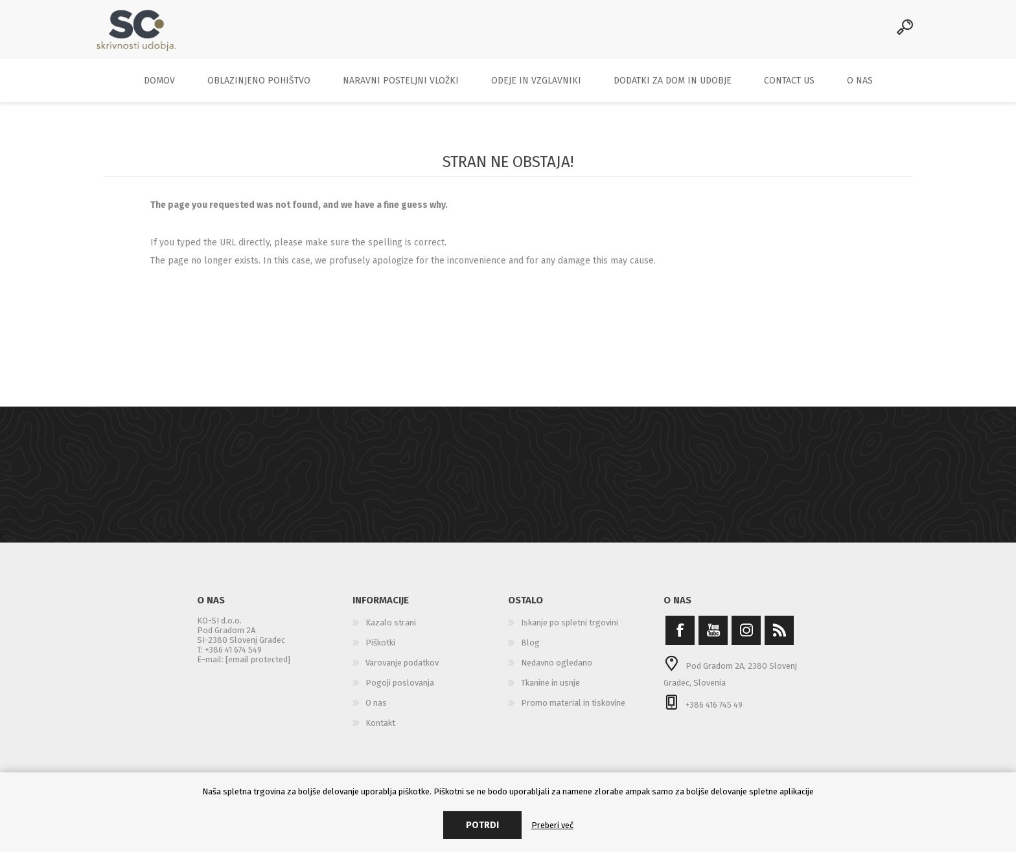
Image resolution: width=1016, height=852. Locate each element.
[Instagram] (746, 638)
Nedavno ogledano (556, 671)
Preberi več (552, 825)
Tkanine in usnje (550, 691)
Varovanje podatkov (402, 671)
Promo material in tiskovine (573, 711)
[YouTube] (713, 638)
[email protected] (257, 668)
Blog (530, 651)
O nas (376, 711)
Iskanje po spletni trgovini (569, 631)
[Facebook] (680, 638)
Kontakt (380, 731)
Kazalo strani (390, 631)
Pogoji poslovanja (399, 691)
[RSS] (779, 638)
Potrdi (482, 825)
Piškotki (380, 651)
